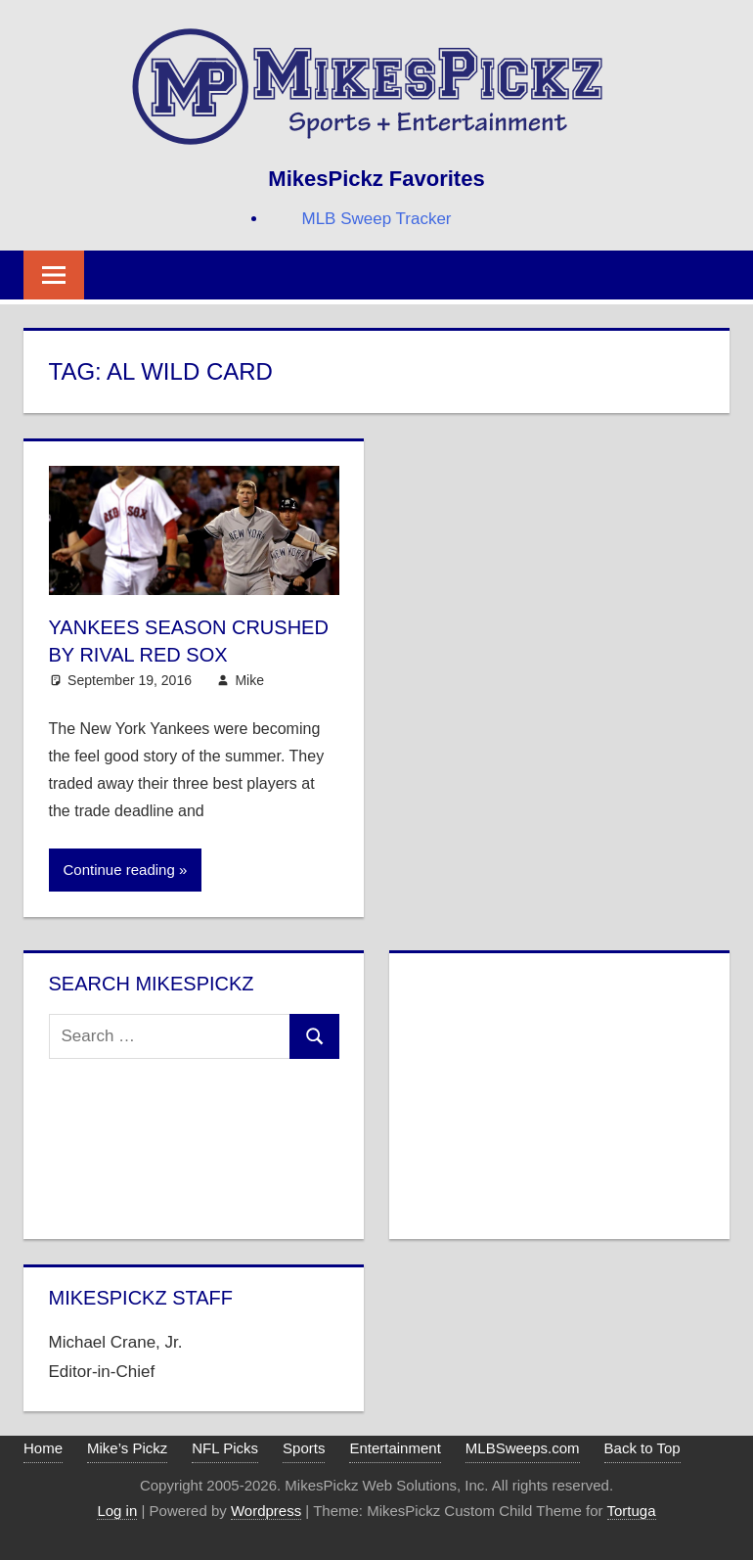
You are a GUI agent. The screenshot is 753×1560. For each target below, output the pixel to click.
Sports (304, 1448)
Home (43, 1448)
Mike (249, 680)
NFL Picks (225, 1448)
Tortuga (631, 1510)
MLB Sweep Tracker (376, 218)
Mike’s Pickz (127, 1448)
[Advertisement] (558, 1092)
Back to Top (642, 1448)
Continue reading (119, 869)
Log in (117, 1510)
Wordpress (266, 1510)
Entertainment (394, 1448)
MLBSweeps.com (522, 1448)
